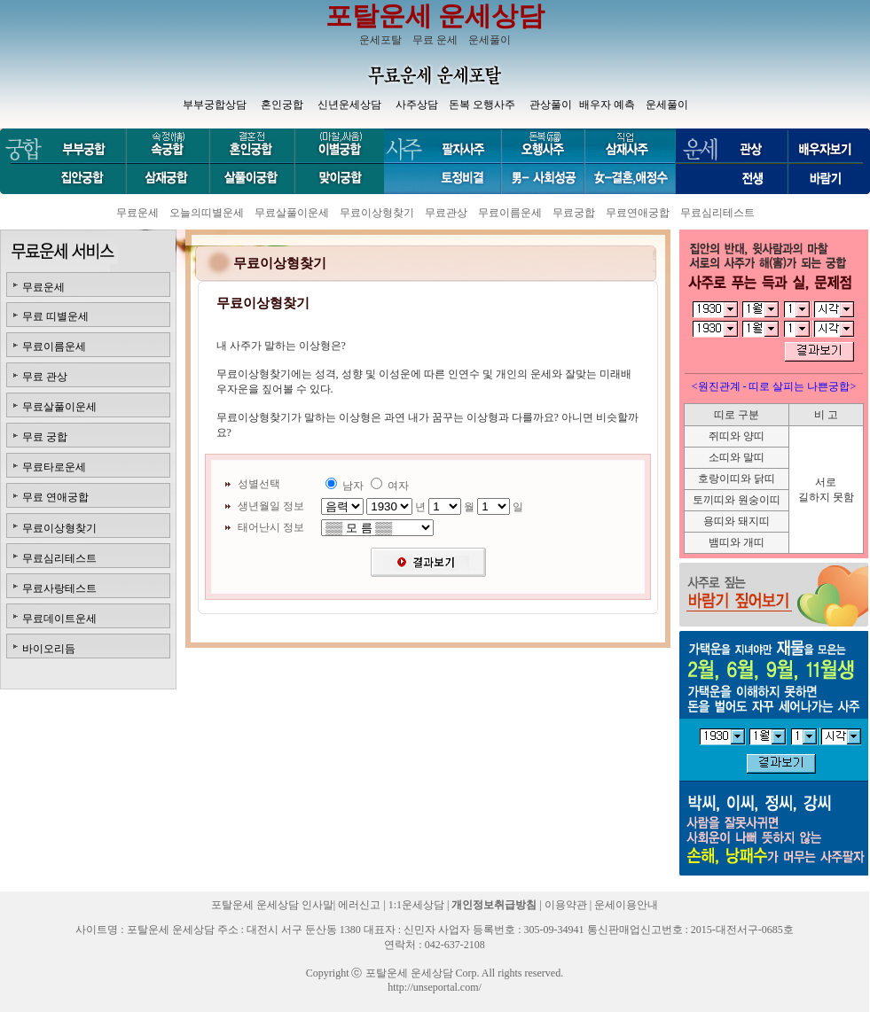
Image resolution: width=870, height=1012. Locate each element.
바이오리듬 (48, 648)
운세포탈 (380, 40)
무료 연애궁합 (55, 497)
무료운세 (137, 212)
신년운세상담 (349, 104)
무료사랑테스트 (59, 588)
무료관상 (446, 212)
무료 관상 (44, 376)
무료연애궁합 (638, 212)
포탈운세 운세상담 (435, 15)
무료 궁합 (44, 437)
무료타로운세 (54, 467)
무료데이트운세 (59, 618)
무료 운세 (435, 40)
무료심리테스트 (717, 212)
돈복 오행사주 (482, 104)
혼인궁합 (282, 104)
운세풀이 (489, 40)
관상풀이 (550, 104)
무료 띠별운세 (55, 316)
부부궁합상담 (215, 104)
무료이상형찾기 (377, 212)
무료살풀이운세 (292, 212)
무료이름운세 (510, 212)
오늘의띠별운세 (206, 212)
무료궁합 (574, 212)
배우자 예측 (607, 104)
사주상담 (417, 104)
